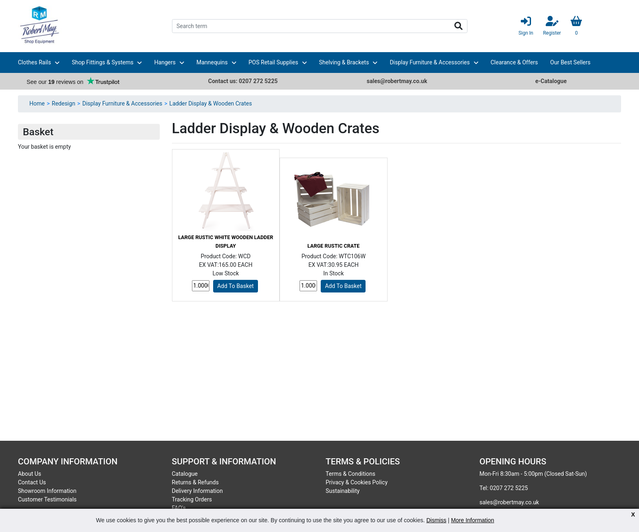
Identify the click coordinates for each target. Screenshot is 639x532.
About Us (29, 473)
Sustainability (342, 491)
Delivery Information (197, 491)
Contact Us (32, 482)
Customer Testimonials (47, 499)
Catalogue (185, 473)
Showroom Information (47, 491)
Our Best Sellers (570, 62)
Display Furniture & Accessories (429, 62)
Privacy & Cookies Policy (357, 482)
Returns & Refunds (195, 482)
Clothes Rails (34, 62)
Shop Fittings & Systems (102, 62)
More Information (472, 520)
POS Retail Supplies (273, 62)
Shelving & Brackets (344, 62)
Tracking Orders (192, 499)
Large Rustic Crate (333, 246)
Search (458, 26)
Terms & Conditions (350, 473)
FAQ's (179, 508)
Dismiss (436, 520)
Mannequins (212, 62)
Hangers (165, 62)
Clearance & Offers (514, 62)
